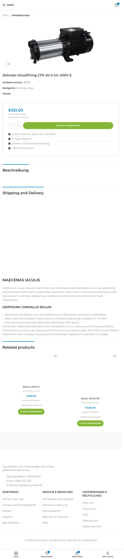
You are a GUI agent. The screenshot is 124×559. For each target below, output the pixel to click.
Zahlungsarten (51, 510)
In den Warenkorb (68, 125)
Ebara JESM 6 (31, 386)
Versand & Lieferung (55, 504)
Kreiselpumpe (21, 15)
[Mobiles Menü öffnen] (8, 5)
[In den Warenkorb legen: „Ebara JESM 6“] (31, 412)
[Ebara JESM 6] (31, 368)
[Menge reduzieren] (10, 125)
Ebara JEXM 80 (90, 398)
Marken (7, 510)
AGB (85, 514)
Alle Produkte (10, 522)
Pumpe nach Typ (13, 499)
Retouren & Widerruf (55, 516)
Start (5, 15)
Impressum (89, 508)
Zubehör (7, 516)
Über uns (88, 502)
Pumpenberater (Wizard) (57, 499)
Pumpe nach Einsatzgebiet (19, 504)
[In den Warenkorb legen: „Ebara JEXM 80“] (90, 423)
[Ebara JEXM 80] (90, 373)
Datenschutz (90, 520)
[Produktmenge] (14, 125)
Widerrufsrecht (91, 526)
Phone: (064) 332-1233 (18, 480)
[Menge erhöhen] (19, 125)
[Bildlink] (20, 458)
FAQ (45, 522)
